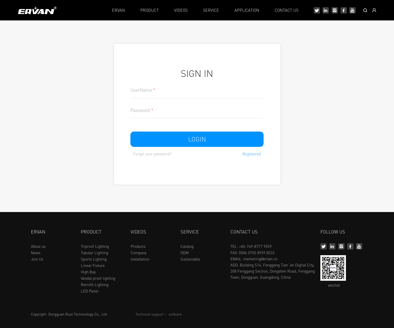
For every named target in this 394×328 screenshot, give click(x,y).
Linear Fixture (93, 265)
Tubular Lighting (94, 252)
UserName (142, 90)
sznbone (175, 314)
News (35, 252)
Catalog (187, 246)
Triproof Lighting (95, 246)
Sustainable (190, 259)
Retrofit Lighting (94, 284)
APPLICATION (246, 10)
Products (138, 246)
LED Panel (89, 291)
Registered (251, 154)
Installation (140, 259)
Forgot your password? (152, 154)
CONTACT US (286, 10)
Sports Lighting (94, 259)
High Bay (88, 271)
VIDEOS (181, 10)
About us (38, 246)
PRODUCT (149, 10)
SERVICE (211, 10)
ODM (185, 252)
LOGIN (197, 139)
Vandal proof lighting (98, 278)
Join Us (37, 259)
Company (138, 252)
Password (141, 110)
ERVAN (118, 10)
